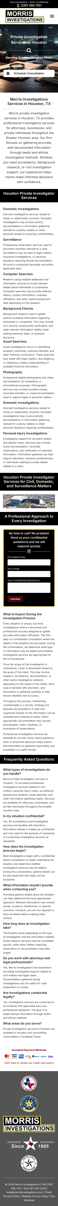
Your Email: (14, 568)
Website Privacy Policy (35, 1196)
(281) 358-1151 (31, 5)
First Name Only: (17, 557)
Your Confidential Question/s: (24, 580)
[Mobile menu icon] (52, 16)
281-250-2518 (37, 1188)
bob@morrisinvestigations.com (24, 1192)
